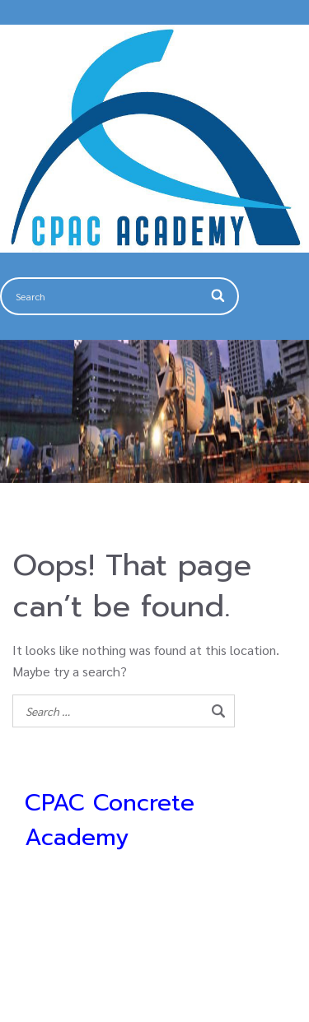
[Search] (218, 296)
